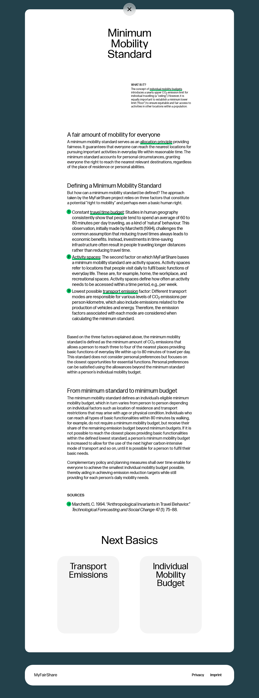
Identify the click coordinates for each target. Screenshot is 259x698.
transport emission (120, 291)
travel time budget (107, 212)
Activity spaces (86, 257)
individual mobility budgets (166, 89)
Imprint (216, 675)
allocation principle (156, 142)
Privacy (198, 675)
